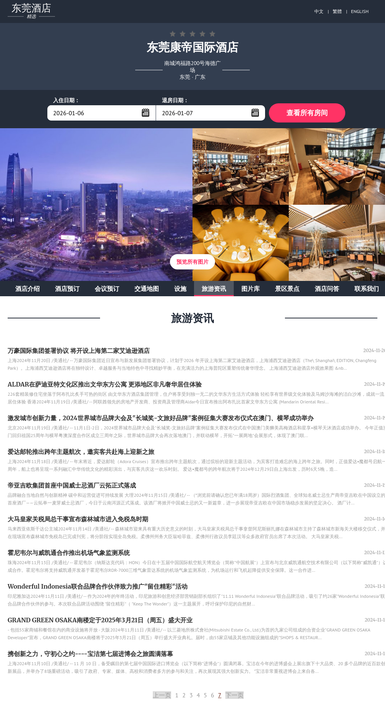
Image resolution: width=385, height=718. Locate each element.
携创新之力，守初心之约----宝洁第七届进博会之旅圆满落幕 (90, 654)
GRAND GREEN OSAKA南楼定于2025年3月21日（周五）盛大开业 (100, 620)
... (145, 112)
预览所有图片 (192, 261)
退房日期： (175, 100)
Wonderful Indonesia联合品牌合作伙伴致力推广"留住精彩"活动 (98, 586)
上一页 (162, 695)
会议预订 (107, 288)
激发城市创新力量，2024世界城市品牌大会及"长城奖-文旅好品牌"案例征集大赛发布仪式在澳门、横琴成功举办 (161, 418)
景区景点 (287, 288)
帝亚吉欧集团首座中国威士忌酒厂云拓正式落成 (72, 485)
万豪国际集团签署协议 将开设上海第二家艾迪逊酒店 (79, 350)
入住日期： (66, 100)
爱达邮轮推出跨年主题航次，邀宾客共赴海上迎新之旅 (81, 451)
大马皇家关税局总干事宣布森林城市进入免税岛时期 (78, 519)
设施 (180, 288)
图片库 (250, 288)
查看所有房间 (307, 112)
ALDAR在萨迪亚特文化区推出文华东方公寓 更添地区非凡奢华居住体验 (105, 384)
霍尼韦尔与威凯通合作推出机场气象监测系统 (69, 552)
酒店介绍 (27, 288)
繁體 (337, 11)
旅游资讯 (214, 288)
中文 (319, 11)
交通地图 (146, 288)
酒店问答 (327, 288)
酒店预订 (67, 288)
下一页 (234, 695)
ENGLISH (360, 11)
